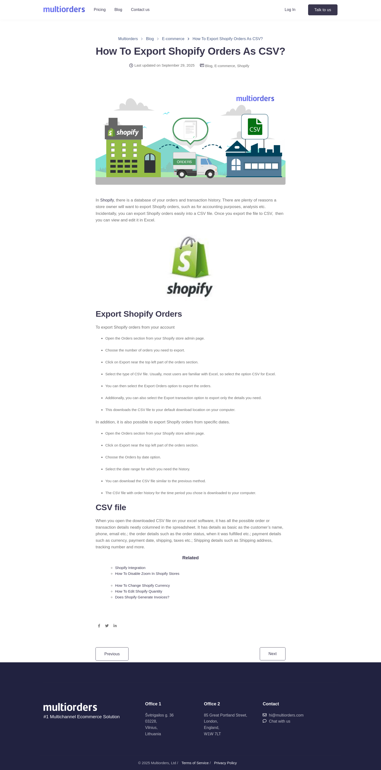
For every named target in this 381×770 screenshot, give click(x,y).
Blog (118, 10)
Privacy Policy (225, 763)
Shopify (243, 66)
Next (272, 654)
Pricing (100, 10)
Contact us (140, 10)
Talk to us (322, 10)
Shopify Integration (130, 568)
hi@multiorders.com (283, 715)
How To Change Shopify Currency (142, 585)
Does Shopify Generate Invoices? (142, 597)
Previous (112, 654)
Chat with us (276, 721)
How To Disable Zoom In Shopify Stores (147, 573)
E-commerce (224, 66)
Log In (290, 10)
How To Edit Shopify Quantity (138, 591)
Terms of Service (195, 763)
